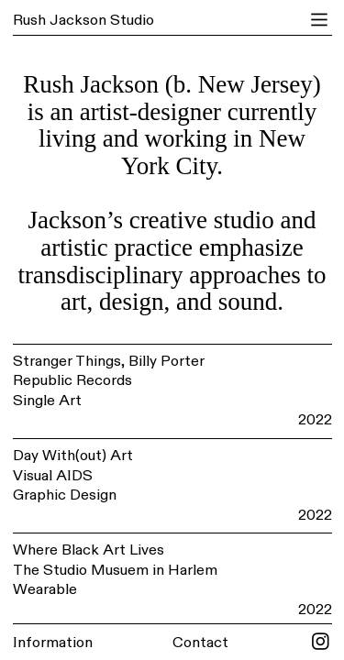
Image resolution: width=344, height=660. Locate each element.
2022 (315, 420)
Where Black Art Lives (88, 550)
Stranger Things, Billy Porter (109, 361)
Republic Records (72, 380)
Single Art (47, 400)
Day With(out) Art (73, 456)
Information (53, 642)
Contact (200, 642)
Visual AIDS (53, 476)
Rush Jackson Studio (83, 20)
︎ (320, 642)
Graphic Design (65, 495)
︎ (319, 20)
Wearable (45, 589)
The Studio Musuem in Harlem (115, 570)
